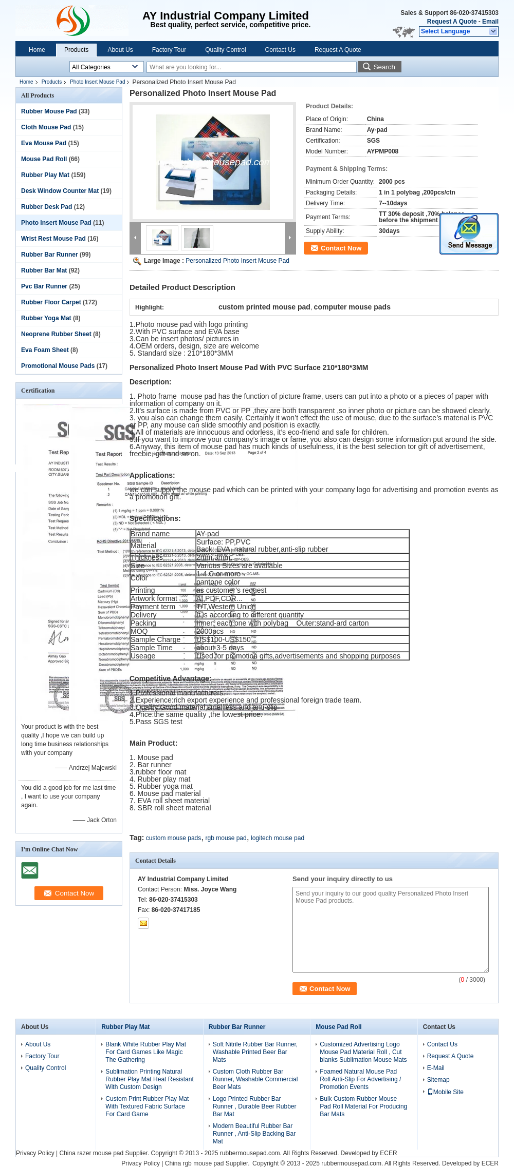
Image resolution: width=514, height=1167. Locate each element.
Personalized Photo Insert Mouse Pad (237, 260)
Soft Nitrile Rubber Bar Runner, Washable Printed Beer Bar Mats (255, 1052)
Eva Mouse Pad (43, 143)
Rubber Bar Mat (44, 270)
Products (76, 49)
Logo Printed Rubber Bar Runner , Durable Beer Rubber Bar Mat (255, 1106)
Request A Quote (451, 21)
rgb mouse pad (226, 838)
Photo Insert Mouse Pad (97, 82)
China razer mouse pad (91, 1153)
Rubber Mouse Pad (49, 111)
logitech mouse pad (277, 838)
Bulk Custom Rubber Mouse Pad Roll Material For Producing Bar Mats (363, 1106)
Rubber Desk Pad (46, 206)
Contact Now (341, 248)
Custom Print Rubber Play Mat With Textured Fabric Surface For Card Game (147, 1106)
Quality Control (225, 49)
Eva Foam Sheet (45, 350)
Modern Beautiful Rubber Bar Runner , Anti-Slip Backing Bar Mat (254, 1133)
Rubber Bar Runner (49, 254)
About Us (120, 49)
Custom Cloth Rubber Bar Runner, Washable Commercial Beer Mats (255, 1079)
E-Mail (436, 1068)
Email (490, 21)
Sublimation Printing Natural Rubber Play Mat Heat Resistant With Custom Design (149, 1079)
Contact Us (280, 49)
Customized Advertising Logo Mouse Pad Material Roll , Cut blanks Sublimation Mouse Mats (363, 1052)
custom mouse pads (173, 838)
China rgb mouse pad (194, 1163)
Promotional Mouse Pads (58, 365)
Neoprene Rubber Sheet (56, 334)
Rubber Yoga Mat (46, 318)
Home (37, 49)
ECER (388, 1153)
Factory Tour (169, 49)
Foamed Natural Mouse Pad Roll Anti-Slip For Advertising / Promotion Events (360, 1079)
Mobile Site (445, 1092)
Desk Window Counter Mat (60, 190)
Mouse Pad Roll (44, 159)
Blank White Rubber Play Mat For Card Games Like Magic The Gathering (145, 1052)
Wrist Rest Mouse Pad (53, 238)
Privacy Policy (35, 1153)
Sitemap (438, 1079)
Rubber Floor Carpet (51, 302)
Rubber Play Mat (45, 175)
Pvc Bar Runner (44, 286)
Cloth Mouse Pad (46, 127)
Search (384, 67)
